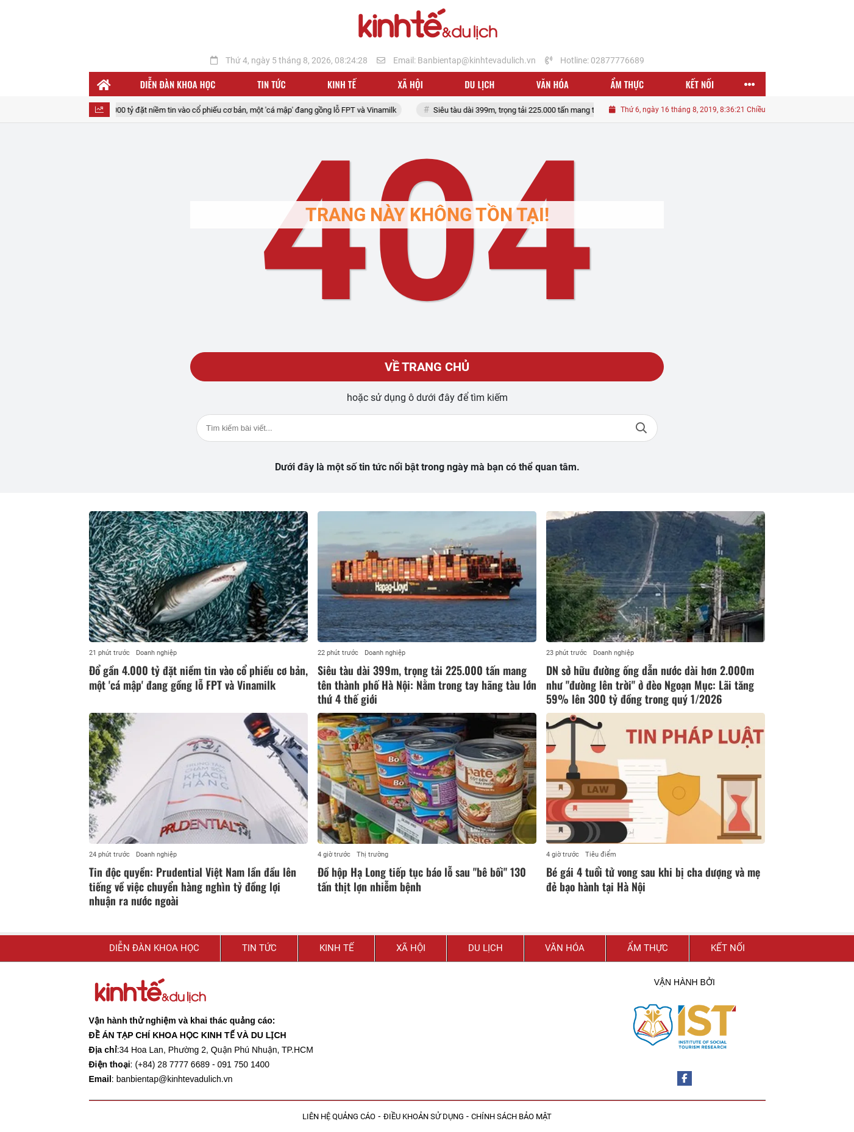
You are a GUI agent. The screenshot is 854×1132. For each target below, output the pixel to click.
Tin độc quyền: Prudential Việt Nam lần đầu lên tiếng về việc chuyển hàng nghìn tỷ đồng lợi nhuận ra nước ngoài (192, 886)
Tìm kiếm (641, 428)
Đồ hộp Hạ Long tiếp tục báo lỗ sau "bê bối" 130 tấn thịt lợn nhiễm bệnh (422, 879)
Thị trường (372, 854)
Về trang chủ (427, 366)
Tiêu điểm (600, 854)
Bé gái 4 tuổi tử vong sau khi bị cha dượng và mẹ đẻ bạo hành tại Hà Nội (653, 879)
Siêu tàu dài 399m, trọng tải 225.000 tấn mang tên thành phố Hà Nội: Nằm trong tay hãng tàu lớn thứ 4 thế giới (427, 684)
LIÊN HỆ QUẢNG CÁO (338, 1116)
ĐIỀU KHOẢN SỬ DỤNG (423, 1116)
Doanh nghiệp (156, 653)
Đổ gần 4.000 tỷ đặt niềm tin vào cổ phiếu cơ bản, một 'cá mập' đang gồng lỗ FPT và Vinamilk (249, 110)
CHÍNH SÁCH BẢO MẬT (511, 1116)
